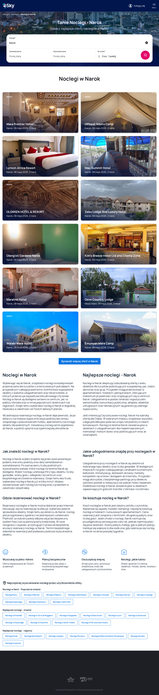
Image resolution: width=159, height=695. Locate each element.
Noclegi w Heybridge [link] (14, 622)
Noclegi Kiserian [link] (123, 594)
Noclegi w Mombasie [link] (77, 594)
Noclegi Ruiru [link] (11, 594)
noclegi (14, 14)
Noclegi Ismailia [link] (138, 636)
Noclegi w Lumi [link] (115, 615)
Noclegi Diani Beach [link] (33, 636)
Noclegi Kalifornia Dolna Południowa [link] (108, 636)
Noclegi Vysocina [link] (13, 643)
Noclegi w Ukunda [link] (101, 594)
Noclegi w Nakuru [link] (53, 594)
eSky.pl (6, 14)
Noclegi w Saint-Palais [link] (65, 622)
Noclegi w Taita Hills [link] (61, 602)
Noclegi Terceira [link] (77, 636)
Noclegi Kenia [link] (11, 636)
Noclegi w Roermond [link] (92, 615)
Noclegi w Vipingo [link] (145, 594)
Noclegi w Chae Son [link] (39, 622)
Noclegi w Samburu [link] (37, 602)
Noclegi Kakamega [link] (13, 602)
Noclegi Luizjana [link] (56, 636)
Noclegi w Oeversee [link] (137, 615)
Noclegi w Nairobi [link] (31, 594)
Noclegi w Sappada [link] (68, 615)
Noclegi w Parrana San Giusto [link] (95, 622)
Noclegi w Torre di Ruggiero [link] (41, 615)
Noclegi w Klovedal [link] (13, 615)
